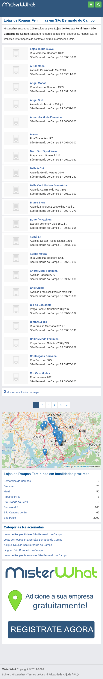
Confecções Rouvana (43, 356)
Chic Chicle (37, 287)
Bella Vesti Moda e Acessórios (49, 185)
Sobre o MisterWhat (13, 674)
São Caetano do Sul (15, 512)
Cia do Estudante (40, 304)
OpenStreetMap (81, 466)
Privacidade (55, 674)
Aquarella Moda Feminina (46, 117)
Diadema (9, 486)
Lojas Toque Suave (42, 48)
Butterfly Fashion (41, 219)
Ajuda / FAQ (71, 674)
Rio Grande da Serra (16, 501)
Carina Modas (38, 253)
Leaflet (67, 466)
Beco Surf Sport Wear (43, 151)
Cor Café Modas (40, 373)
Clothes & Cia (38, 321)
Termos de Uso (36, 674)
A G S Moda (37, 66)
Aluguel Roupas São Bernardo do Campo (28, 544)
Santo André (11, 507)
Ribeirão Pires (12, 496)
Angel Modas (38, 83)
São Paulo (10, 517)
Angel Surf (36, 100)
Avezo (34, 134)
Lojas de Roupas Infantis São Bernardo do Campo (33, 539)
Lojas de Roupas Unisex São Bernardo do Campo (33, 534)
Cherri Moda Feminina (43, 270)
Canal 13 (35, 236)
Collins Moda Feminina (44, 339)
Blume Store (37, 202)
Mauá (7, 491)
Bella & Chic (37, 168)
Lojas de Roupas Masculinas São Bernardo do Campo (35, 555)
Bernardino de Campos (17, 480)
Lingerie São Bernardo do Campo (23, 550)
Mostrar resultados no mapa (21, 392)
